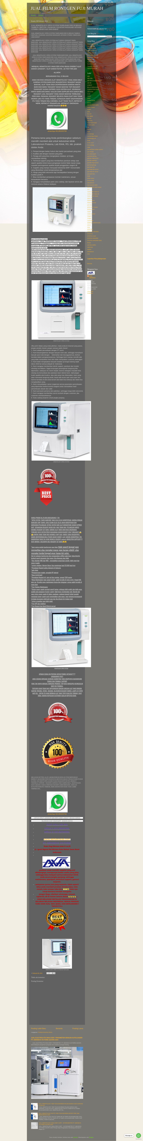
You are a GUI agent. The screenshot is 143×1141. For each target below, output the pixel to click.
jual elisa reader (91, 154)
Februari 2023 (91, 66)
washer (89, 249)
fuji (88, 127)
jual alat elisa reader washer (95, 149)
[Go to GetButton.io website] (139, 1139)
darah (89, 98)
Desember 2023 (91, 55)
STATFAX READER (92, 238)
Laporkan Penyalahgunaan (96, 258)
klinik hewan (90, 178)
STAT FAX (90, 229)
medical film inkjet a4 (93, 194)
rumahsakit (90, 220)
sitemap (41, 15)
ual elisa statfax (91, 245)
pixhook (75, 1137)
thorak (89, 242)
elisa (88, 111)
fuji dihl (89, 129)
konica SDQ (90, 180)
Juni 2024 (90, 46)
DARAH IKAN (91, 100)
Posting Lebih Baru (38, 1028)
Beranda (33, 15)
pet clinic (89, 205)
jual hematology (91, 165)
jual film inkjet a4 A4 (92, 162)
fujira (88, 131)
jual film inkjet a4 (92, 160)
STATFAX (90, 234)
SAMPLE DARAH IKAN (93, 222)
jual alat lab (90, 151)
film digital (90, 116)
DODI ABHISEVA (92, 276)
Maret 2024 (90, 48)
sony (88, 227)
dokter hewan (91, 107)
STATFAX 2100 (91, 236)
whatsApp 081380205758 (57, 131)
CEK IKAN (90, 91)
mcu (88, 189)
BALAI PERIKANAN (92, 87)
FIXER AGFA (91, 125)
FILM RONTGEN (92, 123)
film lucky (89, 120)
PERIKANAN (91, 200)
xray (88, 254)
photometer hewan (92, 207)
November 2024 (91, 44)
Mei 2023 (89, 59)
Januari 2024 (91, 53)
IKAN (88, 140)
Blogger (91, 1137)
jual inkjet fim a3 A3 (92, 171)
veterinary (90, 247)
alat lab (89, 83)
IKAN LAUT (90, 142)
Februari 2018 (91, 68)
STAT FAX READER (93, 231)
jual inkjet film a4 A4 (92, 169)
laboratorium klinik (92, 185)
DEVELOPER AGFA (93, 105)
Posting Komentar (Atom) (45, 1032)
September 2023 (92, 57)
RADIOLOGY (91, 209)
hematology (90, 134)
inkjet (88, 147)
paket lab (89, 198)
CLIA (88, 94)
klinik (88, 176)
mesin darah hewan (92, 196)
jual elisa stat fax (92, 156)
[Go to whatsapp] (138, 1135)
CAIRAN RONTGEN (93, 89)
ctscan (89, 96)
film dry (89, 118)
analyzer (89, 85)
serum (89, 225)
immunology (90, 145)
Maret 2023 (90, 64)
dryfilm (89, 109)
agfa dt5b (89, 78)
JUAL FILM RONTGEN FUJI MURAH (67, 8)
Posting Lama (77, 1028)
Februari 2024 (91, 50)
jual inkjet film (91, 167)
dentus (89, 102)
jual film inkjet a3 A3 (92, 158)
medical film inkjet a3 (93, 191)
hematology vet (91, 138)
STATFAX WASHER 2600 (94, 240)
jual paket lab (91, 174)
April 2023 (90, 61)
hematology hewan (92, 136)
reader (89, 211)
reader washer (91, 214)
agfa (88, 76)
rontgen (89, 218)
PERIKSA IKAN (91, 202)
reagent (89, 216)
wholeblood (90, 251)
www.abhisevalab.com (57, 839)
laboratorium (90, 182)
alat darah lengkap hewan (94, 80)
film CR (89, 114)
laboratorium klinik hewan (94, 187)
